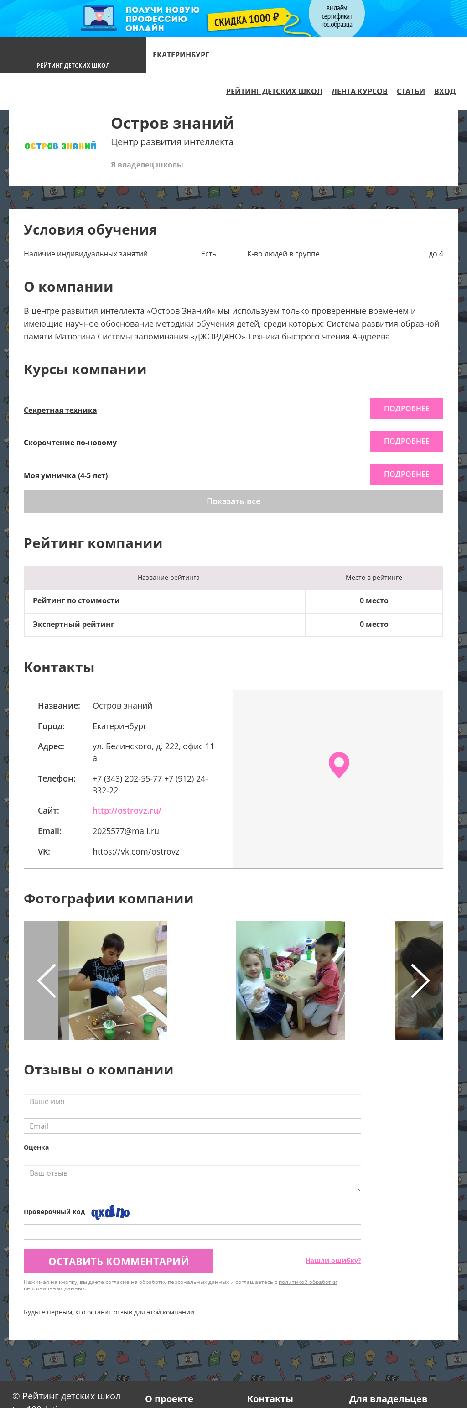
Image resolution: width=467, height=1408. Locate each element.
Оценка (36, 1147)
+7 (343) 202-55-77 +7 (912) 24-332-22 (150, 784)
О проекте (169, 1398)
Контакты (270, 1398)
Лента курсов (360, 91)
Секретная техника (60, 410)
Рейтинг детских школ (274, 91)
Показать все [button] (233, 500)
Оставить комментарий (118, 1261)
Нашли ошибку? (333, 1260)
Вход (445, 91)
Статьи (411, 91)
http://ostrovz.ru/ (127, 810)
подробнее (407, 408)
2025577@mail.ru (126, 830)
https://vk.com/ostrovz (136, 851)
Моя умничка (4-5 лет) (66, 475)
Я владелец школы (147, 165)
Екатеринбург (186, 55)
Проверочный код (54, 1211)
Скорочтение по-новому (70, 443)
